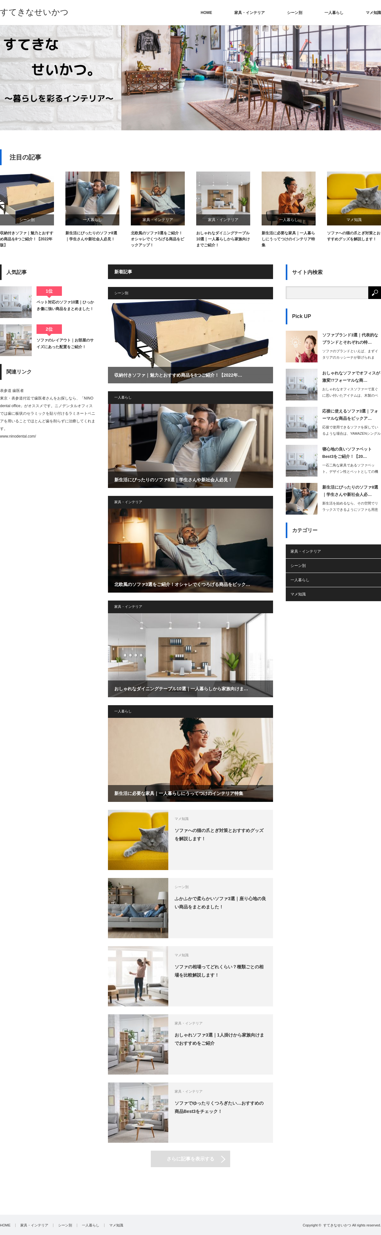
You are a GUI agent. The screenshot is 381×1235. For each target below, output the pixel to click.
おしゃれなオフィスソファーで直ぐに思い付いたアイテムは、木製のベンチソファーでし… (350, 395)
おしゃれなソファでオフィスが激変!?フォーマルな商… (351, 377)
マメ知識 (373, 12)
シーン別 (294, 12)
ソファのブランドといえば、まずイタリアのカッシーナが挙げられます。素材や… (350, 357)
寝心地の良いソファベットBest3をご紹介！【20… (347, 453)
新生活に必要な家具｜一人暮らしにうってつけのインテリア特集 (288, 239)
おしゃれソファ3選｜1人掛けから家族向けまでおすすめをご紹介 (219, 1038)
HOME (206, 12)
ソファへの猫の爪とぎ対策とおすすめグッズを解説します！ (353, 236)
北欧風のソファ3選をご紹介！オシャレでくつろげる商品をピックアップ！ (157, 239)
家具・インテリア (249, 12)
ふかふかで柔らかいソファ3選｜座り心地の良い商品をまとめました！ (220, 902)
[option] (190, 77)
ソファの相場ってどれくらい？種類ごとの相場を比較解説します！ (219, 970)
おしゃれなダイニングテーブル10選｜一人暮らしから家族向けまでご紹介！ (223, 239)
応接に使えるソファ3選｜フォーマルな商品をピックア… (350, 415)
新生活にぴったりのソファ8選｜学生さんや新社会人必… (350, 491)
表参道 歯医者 (12, 390)
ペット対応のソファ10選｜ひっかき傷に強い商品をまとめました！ (65, 305)
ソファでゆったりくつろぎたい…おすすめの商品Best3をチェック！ (219, 1107)
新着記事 (123, 271)
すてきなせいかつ (34, 12)
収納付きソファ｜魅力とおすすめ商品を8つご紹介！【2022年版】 (26, 239)
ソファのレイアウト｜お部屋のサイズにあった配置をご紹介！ (65, 343)
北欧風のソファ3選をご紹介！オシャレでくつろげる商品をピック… (182, 584)
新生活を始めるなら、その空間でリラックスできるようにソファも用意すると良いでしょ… (350, 509)
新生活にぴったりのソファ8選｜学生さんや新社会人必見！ (91, 236)
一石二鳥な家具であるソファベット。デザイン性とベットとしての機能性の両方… (350, 471)
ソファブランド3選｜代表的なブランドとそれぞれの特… (350, 339)
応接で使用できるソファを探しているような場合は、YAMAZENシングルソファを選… (351, 433)
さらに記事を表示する (190, 1158)
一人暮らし (334, 12)
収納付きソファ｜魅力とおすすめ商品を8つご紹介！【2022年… (178, 375)
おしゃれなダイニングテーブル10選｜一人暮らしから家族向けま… (181, 688)
